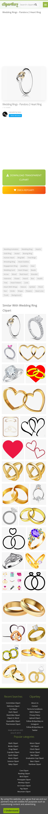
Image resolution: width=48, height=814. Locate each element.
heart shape (23, 270)
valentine (7, 278)
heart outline (23, 262)
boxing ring (27, 253)
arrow (6, 274)
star (5, 291)
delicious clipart (13, 706)
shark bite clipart (13, 715)
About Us (34, 703)
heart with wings (10, 287)
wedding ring (27, 249)
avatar (17, 253)
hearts (38, 249)
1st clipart (13, 709)
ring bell (21, 257)
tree (5, 282)
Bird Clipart (24, 776)
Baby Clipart (13, 764)
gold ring (7, 253)
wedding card (9, 270)
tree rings (32, 257)
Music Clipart (13, 758)
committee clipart (13, 703)
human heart (9, 257)
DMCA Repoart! (24, 190)
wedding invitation (11, 249)
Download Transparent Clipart (23, 177)
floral (40, 287)
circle (12, 291)
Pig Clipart (24, 788)
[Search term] (29, 4)
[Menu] (45, 4)
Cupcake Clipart (13, 752)
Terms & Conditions (34, 709)
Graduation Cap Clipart (35, 758)
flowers (29, 291)
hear (33, 266)
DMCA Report (35, 712)
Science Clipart (13, 761)
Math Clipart (13, 743)
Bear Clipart (34, 761)
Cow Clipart (24, 770)
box (32, 278)
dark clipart (13, 712)
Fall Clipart (35, 746)
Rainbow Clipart (35, 764)
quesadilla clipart (13, 721)
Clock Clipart (35, 749)
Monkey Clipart (24, 782)
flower (17, 278)
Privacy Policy (35, 715)
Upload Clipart (34, 718)
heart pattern (16, 282)
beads (33, 270)
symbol (32, 287)
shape (20, 291)
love (26, 282)
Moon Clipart (35, 743)
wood (14, 274)
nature (23, 287)
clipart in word (13, 718)
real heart (24, 274)
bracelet (34, 274)
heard (25, 278)
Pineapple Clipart (24, 779)
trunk (6, 295)
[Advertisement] (24, 41)
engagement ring (10, 266)
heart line (39, 291)
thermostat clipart (13, 724)
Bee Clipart (35, 755)
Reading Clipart (24, 773)
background (16, 295)
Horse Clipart (35, 752)
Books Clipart (13, 746)
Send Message (15, 115)
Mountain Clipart (24, 791)
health (39, 278)
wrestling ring (9, 262)
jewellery (24, 266)
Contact (35, 706)
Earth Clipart (13, 755)
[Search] (35, 5)
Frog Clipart (13, 749)
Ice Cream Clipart (24, 785)
